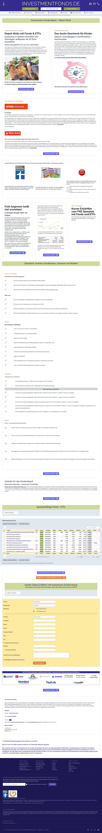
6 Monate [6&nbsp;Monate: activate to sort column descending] (78, 530)
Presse (53, 766)
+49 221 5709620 (11, 716)
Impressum (54, 769)
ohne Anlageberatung (41, 608)
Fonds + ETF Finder (23, 763)
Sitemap (70, 769)
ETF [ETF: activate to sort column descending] (36, 530)
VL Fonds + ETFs (39, 768)
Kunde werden (71, 8)
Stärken (54, 763)
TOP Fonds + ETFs (23, 764)
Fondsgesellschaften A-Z (25, 769)
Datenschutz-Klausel (18, 659)
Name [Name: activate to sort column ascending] (8, 530)
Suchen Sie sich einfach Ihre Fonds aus (15, 486)
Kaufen (41, 532)
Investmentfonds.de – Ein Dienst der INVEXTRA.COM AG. (21, 830)
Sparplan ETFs (22, 768)
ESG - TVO (71, 771)
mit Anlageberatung (41, 611)
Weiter (97, 556)
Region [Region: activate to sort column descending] (54, 530)
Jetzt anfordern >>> (39, 663)
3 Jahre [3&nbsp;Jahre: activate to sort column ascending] (89, 530)
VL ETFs (38, 769)
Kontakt (54, 768)
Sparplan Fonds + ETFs (24, 766)
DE (51, 4)
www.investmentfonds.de (17, 722)
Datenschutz (71, 766)
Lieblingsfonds (39, 766)
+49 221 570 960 (13, 713)
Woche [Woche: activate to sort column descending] (60, 530)
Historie (54, 764)
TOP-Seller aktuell (40, 763)
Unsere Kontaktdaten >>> (10, 823)
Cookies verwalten (73, 768)
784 (93, 556)
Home (33, 15)
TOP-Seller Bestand (40, 764)
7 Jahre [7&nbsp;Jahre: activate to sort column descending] (94, 530)
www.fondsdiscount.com (34, 722)
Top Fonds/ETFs (30, 8)
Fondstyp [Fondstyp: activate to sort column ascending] (48, 530)
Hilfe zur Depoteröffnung (74, 763)
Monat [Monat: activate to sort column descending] (65, 530)
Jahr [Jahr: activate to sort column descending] (84, 530)
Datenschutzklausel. (42, 784)
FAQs (70, 764)
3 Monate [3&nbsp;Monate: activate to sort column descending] (71, 530)
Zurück (78, 556)
